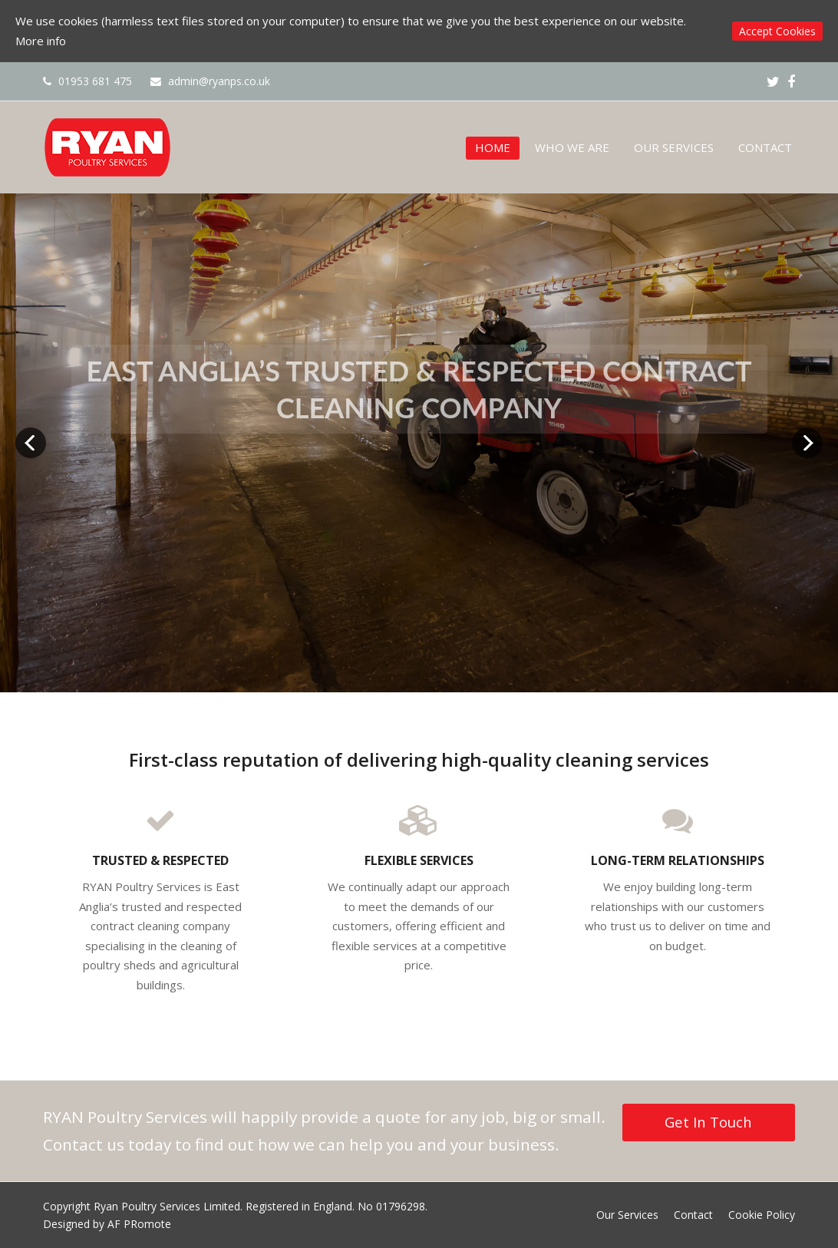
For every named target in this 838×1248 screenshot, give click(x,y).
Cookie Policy (761, 1214)
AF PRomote (139, 1224)
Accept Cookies (777, 31)
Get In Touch (708, 1121)
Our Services (627, 1214)
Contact (693, 1214)
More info (40, 40)
